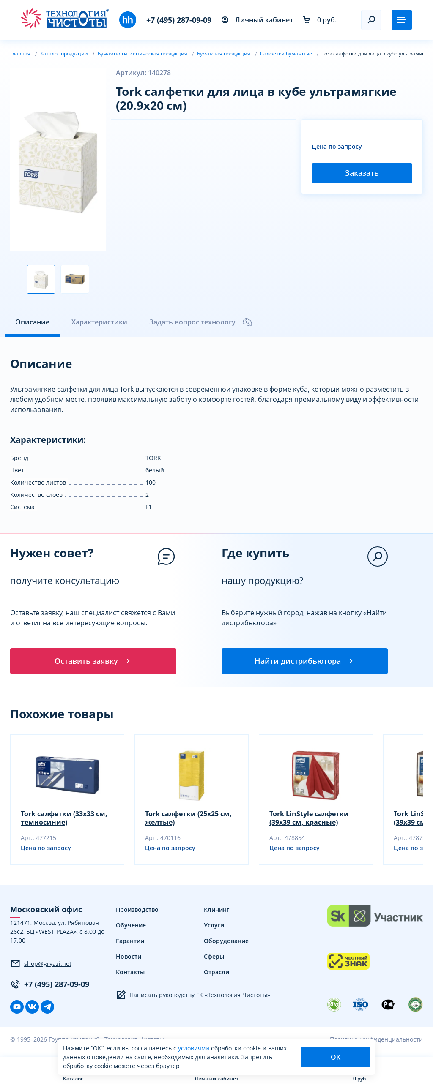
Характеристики (99, 322)
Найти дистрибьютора (304, 661)
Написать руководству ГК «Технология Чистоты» (193, 996)
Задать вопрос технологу (200, 322)
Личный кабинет (257, 20)
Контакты (130, 973)
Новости (128, 958)
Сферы (214, 958)
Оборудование (226, 942)
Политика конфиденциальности (376, 1040)
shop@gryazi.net (40, 965)
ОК (335, 1057)
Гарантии (130, 942)
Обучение (131, 926)
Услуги (214, 926)
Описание (32, 322)
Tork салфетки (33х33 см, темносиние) (64, 819)
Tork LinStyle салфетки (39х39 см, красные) (309, 819)
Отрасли (216, 973)
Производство (137, 911)
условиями (194, 1048)
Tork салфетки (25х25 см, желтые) (188, 819)
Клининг (216, 911)
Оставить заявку (93, 661)
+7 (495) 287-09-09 (178, 20)
